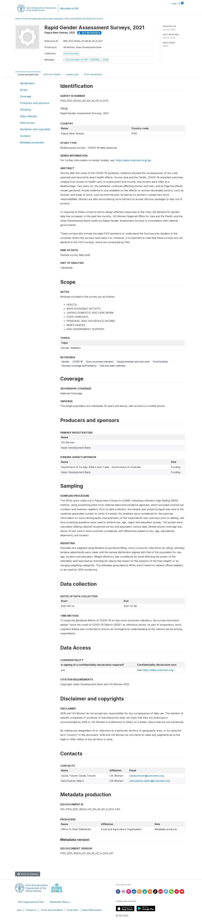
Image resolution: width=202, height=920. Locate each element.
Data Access (27, 122)
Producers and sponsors (34, 103)
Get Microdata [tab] (93, 74)
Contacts (25, 135)
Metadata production (32, 142)
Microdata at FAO (69, 8)
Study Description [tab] (28, 75)
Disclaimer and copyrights (35, 129)
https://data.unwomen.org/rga (133, 160)
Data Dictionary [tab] (52, 74)
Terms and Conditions (52, 910)
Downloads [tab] (72, 74)
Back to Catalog (28, 874)
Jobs (19, 910)
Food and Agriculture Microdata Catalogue (43, 19)
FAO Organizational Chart (31, 902)
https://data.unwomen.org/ (158, 670)
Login (174, 3)
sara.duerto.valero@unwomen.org (149, 780)
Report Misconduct (92, 910)
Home (18, 19)
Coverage (25, 96)
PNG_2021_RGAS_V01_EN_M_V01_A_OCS (84, 19)
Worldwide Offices (59, 902)
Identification (27, 83)
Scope (23, 89)
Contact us (31, 910)
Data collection (28, 116)
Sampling (25, 109)
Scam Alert (72, 910)
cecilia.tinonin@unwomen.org (146, 775)
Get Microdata (89, 32)
